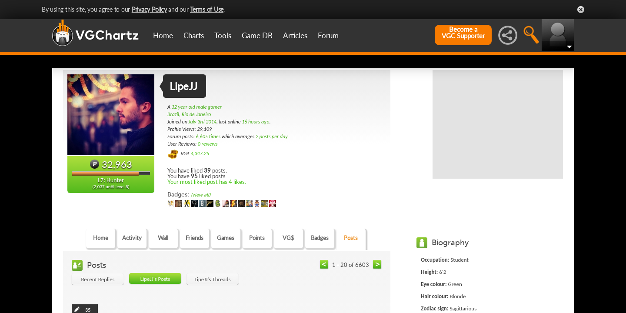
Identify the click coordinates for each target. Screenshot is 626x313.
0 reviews (208, 144)
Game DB (257, 35)
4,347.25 (199, 153)
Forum (328, 35)
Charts (193, 35)
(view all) (200, 195)
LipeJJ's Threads (212, 279)
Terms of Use (206, 9)
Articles (295, 35)
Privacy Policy (149, 9)
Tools (222, 35)
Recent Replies (98, 279)
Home (163, 35)
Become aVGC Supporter (463, 32)
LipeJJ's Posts (155, 279)
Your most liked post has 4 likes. (206, 181)
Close (580, 9)
